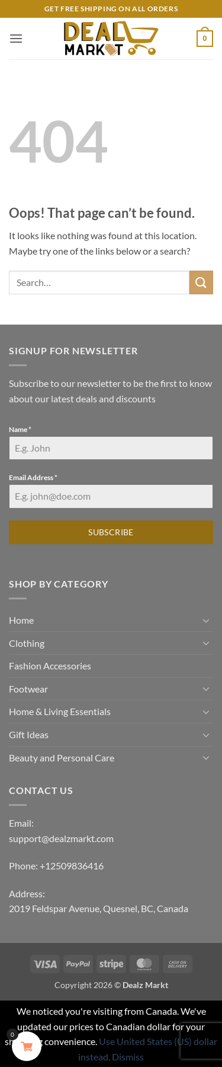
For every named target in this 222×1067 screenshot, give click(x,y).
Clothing (26, 643)
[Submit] (201, 282)
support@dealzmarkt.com (61, 838)
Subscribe (111, 532)
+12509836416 (72, 865)
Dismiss (128, 1056)
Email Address (33, 477)
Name (20, 429)
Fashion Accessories (50, 665)
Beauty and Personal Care (61, 757)
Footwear (28, 688)
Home (21, 619)
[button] (16, 38)
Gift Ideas (29, 734)
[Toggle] (206, 620)
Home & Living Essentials (60, 711)
